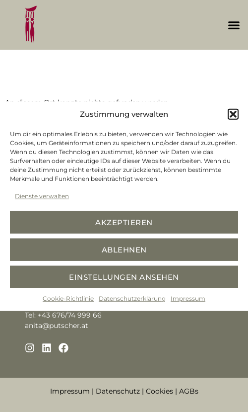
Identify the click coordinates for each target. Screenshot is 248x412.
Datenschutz (118, 391)
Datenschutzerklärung (132, 298)
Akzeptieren (124, 222)
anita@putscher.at (56, 325)
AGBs (188, 391)
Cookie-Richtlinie (68, 298)
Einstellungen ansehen (124, 276)
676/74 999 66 (77, 315)
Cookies (159, 391)
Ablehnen (124, 249)
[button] (233, 114)
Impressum (188, 298)
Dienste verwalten (42, 196)
